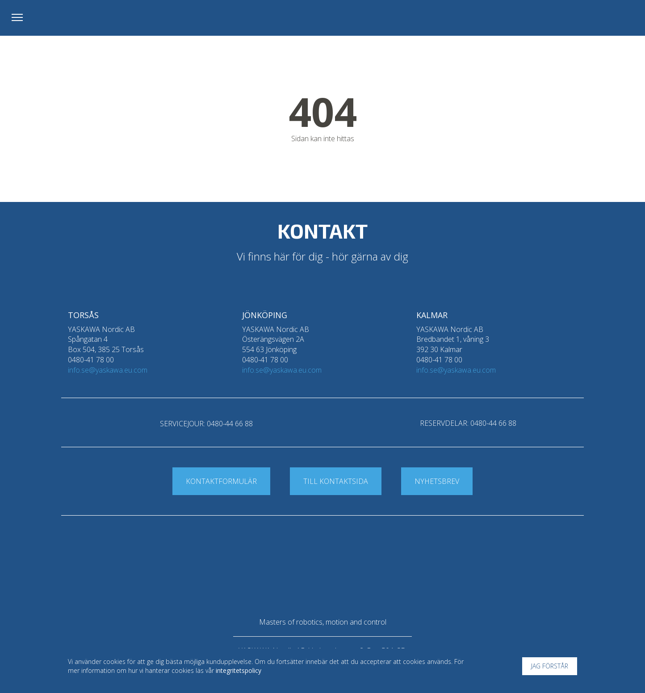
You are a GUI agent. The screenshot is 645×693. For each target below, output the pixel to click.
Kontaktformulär (221, 481)
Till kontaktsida (335, 481)
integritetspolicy (238, 670)
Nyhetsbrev (437, 481)
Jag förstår (549, 666)
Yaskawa (598, 19)
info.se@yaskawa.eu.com (107, 370)
